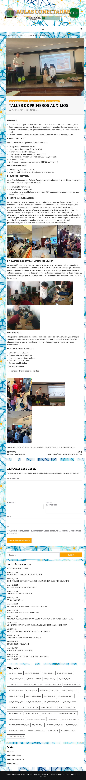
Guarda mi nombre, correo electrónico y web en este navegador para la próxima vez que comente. (44, 532)
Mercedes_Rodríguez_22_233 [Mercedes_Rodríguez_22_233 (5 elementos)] (19, 725)
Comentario (13, 479)
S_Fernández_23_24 (68, 447)
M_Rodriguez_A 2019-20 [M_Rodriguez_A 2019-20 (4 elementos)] (17, 731)
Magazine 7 (71, 774)
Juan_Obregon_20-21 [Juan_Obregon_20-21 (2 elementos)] (51, 702)
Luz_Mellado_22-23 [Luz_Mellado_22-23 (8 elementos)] (32, 713)
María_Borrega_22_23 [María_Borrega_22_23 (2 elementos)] (16, 719)
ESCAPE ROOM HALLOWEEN (18, 644)
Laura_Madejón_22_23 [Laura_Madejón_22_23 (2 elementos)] (16, 708)
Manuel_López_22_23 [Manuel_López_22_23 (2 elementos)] (49, 713)
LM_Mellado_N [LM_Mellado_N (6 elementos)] (33, 708)
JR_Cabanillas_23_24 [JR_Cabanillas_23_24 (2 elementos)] (65, 696)
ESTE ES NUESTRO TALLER (17, 568)
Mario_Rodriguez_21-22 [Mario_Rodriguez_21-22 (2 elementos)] (68, 713)
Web (9, 516)
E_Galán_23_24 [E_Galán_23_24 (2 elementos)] (64, 679)
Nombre (11, 502)
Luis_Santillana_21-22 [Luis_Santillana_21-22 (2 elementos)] (67, 708)
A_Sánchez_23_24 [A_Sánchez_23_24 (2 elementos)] (48, 673)
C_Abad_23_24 (16, 447)
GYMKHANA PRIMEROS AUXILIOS (20, 650)
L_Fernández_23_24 (42, 447)
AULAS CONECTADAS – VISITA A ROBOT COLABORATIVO (28, 631)
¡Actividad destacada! (18, 101)
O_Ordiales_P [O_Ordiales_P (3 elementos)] (53, 731)
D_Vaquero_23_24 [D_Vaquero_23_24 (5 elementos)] (50, 679)
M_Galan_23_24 (55, 447)
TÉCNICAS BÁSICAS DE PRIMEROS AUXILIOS (24, 637)
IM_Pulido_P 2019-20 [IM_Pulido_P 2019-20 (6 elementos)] (15, 690)
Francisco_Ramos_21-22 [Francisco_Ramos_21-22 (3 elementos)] (33, 684)
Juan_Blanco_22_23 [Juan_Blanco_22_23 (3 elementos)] (16, 702)
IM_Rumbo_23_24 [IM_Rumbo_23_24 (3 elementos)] (31, 690)
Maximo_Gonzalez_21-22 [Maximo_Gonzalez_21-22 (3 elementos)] (36, 719)
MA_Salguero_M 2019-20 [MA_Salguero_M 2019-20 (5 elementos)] (70, 719)
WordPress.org (13, 763)
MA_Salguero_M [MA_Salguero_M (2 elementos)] (53, 719)
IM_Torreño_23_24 (28, 447)
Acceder (10, 751)
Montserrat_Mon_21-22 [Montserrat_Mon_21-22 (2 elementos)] (54, 725)
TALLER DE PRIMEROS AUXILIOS (19, 593)
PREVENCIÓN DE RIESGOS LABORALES (63, 453)
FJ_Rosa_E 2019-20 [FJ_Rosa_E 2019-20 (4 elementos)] (15, 684)
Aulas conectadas (43, 11)
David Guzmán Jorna (20, 110)
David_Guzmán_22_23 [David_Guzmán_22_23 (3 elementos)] (64, 673)
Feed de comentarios (15, 759)
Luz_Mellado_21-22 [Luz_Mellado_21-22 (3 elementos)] (15, 713)
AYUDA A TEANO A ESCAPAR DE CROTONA (23, 612)
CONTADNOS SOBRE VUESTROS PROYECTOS (24, 574)
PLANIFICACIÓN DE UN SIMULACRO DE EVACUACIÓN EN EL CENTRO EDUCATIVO (38, 581)
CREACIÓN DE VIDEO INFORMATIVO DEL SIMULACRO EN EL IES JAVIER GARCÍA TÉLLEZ (40, 619)
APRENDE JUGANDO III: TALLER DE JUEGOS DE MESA (27, 656)
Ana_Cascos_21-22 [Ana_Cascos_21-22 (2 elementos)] (15, 673)
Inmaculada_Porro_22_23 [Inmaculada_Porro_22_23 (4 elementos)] (49, 690)
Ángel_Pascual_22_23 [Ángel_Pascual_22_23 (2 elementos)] (16, 736)
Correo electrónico (51, 504)
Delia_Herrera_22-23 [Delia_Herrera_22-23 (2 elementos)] (16, 679)
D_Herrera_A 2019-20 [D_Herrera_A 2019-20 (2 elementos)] (33, 679)
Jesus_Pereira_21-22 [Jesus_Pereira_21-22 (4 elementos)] (16, 696)
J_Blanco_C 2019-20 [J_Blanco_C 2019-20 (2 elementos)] (69, 702)
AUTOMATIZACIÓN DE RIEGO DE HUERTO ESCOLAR (27, 606)
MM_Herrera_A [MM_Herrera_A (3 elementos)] (37, 725)
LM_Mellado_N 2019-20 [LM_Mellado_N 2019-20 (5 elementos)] (48, 708)
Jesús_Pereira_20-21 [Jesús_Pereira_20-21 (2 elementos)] (33, 696)
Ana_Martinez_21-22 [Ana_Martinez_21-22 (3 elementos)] (32, 673)
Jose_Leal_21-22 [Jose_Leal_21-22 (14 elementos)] (49, 696)
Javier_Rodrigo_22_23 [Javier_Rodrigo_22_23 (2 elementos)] (69, 690)
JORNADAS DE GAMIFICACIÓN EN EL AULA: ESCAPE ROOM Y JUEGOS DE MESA (37, 625)
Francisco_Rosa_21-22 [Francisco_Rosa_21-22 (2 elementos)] (53, 684)
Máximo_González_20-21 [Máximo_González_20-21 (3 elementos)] (36, 731)
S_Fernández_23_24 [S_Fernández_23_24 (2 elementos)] (68, 731)
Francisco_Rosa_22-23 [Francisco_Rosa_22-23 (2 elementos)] (72, 684)
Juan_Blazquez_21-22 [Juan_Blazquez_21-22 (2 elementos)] (33, 702)
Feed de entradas (14, 755)
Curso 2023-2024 (52, 101)
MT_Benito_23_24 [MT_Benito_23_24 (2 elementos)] (71, 725)
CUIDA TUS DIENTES (26, 453)
